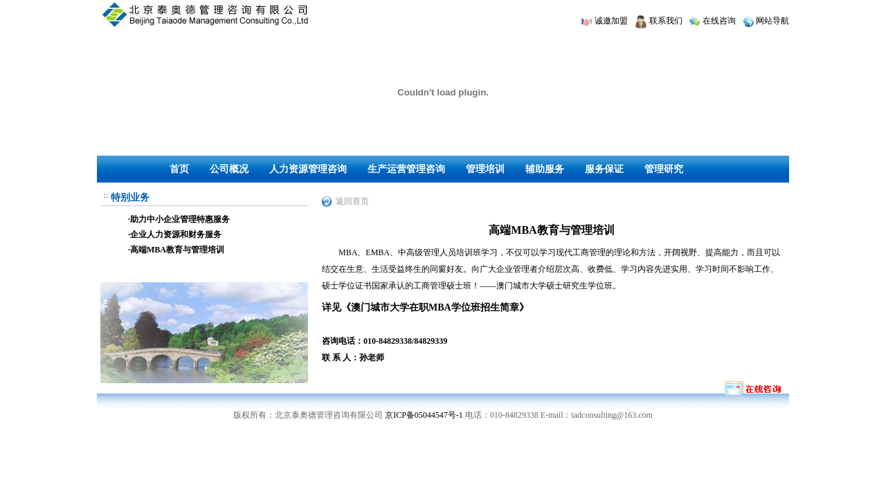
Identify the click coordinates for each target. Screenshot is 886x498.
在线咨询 (719, 21)
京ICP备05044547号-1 (424, 415)
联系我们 (665, 21)
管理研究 (663, 169)
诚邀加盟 (611, 21)
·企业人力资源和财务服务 (175, 234)
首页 (179, 169)
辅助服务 (544, 169)
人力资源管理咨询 (308, 169)
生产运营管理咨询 (406, 169)
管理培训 (485, 169)
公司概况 (229, 169)
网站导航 (772, 21)
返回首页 (352, 201)
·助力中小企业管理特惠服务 (179, 219)
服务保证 (604, 169)
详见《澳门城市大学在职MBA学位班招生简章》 (425, 307)
